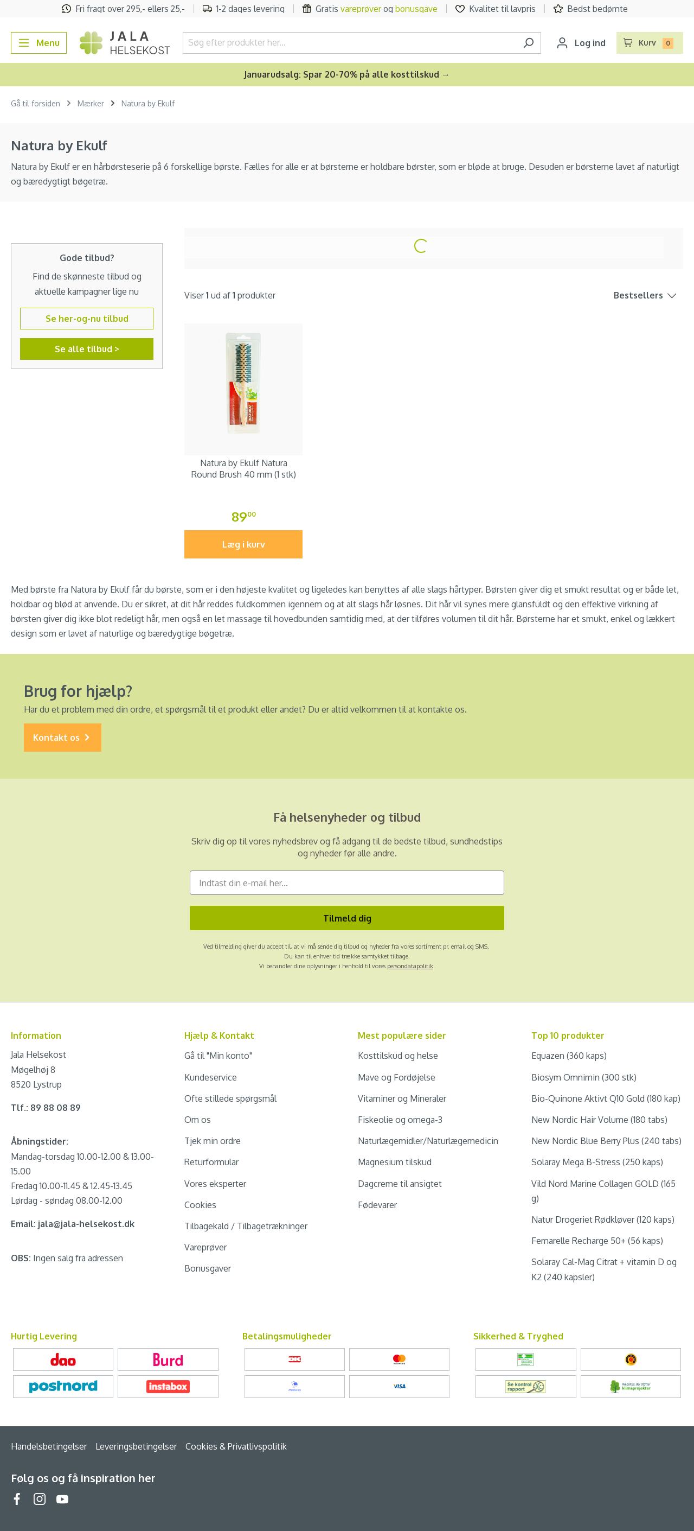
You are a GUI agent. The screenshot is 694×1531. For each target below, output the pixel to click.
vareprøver (360, 8)
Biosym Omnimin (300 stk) (584, 1077)
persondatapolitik (410, 966)
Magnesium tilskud (395, 1162)
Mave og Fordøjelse (396, 1077)
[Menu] (39, 43)
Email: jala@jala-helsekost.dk (72, 1223)
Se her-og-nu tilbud (87, 318)
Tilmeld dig (347, 918)
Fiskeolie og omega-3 (400, 1119)
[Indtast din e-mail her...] (347, 883)
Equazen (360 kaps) (569, 1055)
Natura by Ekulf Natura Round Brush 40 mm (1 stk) (243, 469)
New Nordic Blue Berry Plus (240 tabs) (606, 1140)
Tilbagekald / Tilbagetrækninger (245, 1226)
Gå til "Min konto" (218, 1055)
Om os (197, 1119)
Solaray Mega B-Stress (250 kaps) (597, 1162)
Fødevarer (377, 1204)
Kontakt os (62, 738)
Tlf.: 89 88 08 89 (46, 1107)
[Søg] (528, 43)
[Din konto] (581, 43)
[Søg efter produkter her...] (349, 43)
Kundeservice (210, 1077)
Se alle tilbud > (87, 349)
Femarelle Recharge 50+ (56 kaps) (597, 1240)
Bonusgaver (207, 1268)
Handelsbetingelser (49, 1446)
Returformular (211, 1162)
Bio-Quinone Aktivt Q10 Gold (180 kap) (605, 1098)
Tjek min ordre (212, 1140)
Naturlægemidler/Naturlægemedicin (428, 1140)
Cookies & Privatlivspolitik (236, 1446)
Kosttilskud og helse (398, 1055)
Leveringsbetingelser (136, 1446)
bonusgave (416, 8)
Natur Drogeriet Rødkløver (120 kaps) (602, 1219)
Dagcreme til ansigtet (400, 1183)
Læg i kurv (243, 544)
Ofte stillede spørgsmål (230, 1098)
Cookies (200, 1204)
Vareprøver (205, 1247)
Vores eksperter (215, 1183)
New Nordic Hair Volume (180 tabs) (599, 1119)
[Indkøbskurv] (650, 43)
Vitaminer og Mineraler (402, 1098)
